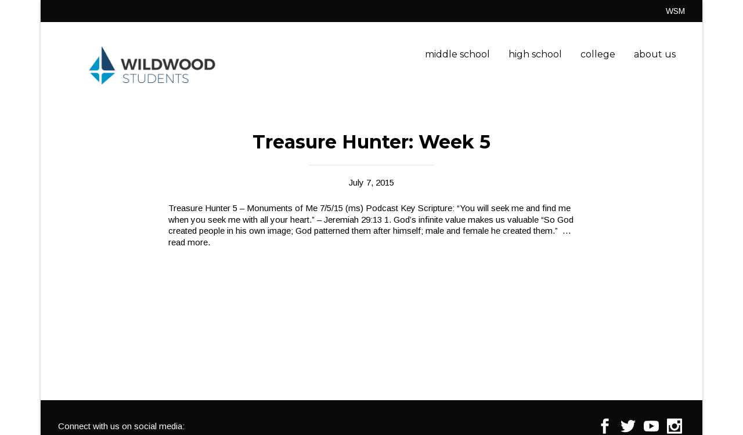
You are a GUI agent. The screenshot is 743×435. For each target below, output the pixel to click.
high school (535, 54)
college (597, 54)
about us (655, 54)
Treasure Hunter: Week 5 (371, 141)
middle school (457, 54)
